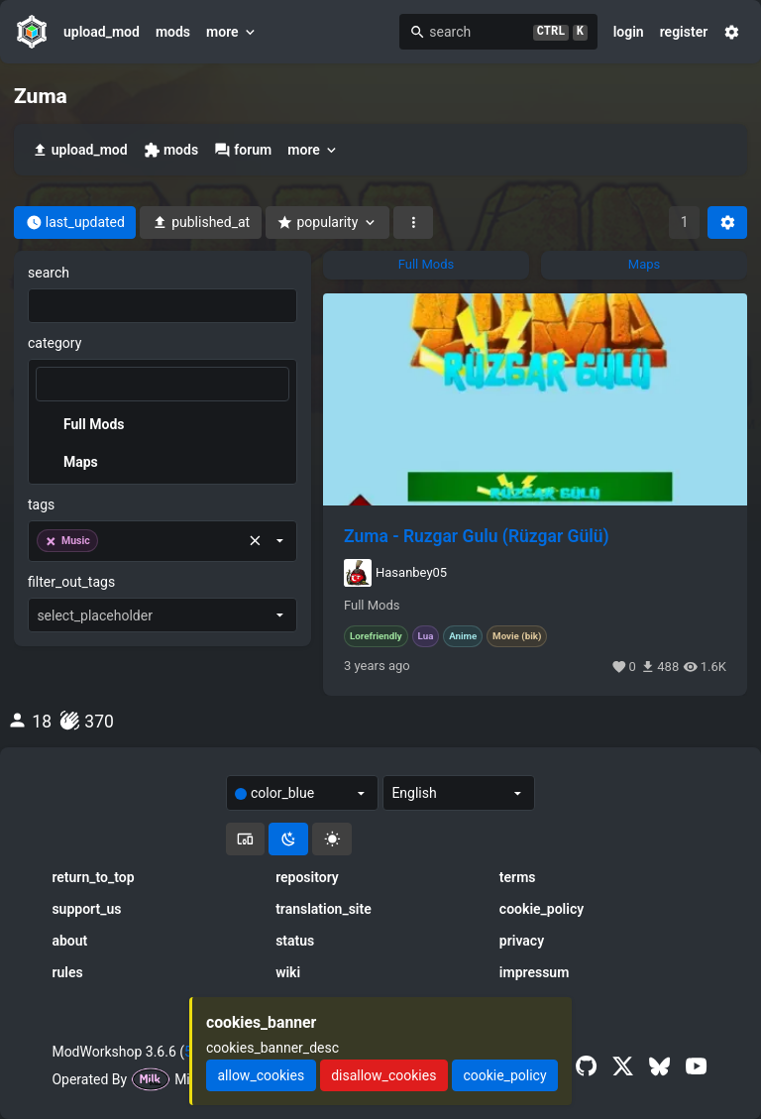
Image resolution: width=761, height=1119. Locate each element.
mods (173, 32)
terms (517, 877)
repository (307, 877)
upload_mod (101, 32)
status (294, 941)
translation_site (323, 909)
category (54, 343)
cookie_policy (541, 909)
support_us (86, 909)
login (628, 32)
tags (41, 504)
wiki (287, 972)
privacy (521, 941)
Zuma (40, 96)
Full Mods (372, 606)
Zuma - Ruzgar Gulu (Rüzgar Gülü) (476, 536)
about (69, 941)
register (684, 32)
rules (67, 972)
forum (243, 150)
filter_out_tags (71, 582)
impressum (534, 972)
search (48, 272)
